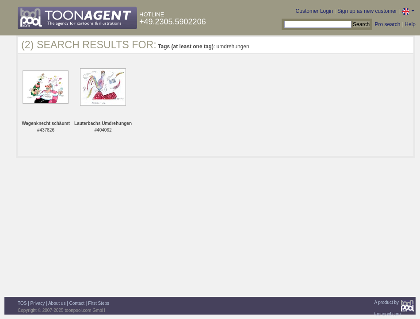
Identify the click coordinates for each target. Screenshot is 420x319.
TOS (22, 303)
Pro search (387, 24)
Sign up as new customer (367, 11)
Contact (76, 303)
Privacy (38, 303)
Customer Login (314, 11)
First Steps (98, 303)
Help (410, 24)
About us (56, 303)
